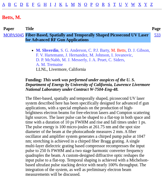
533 (157, 35)
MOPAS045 (13, 35)
